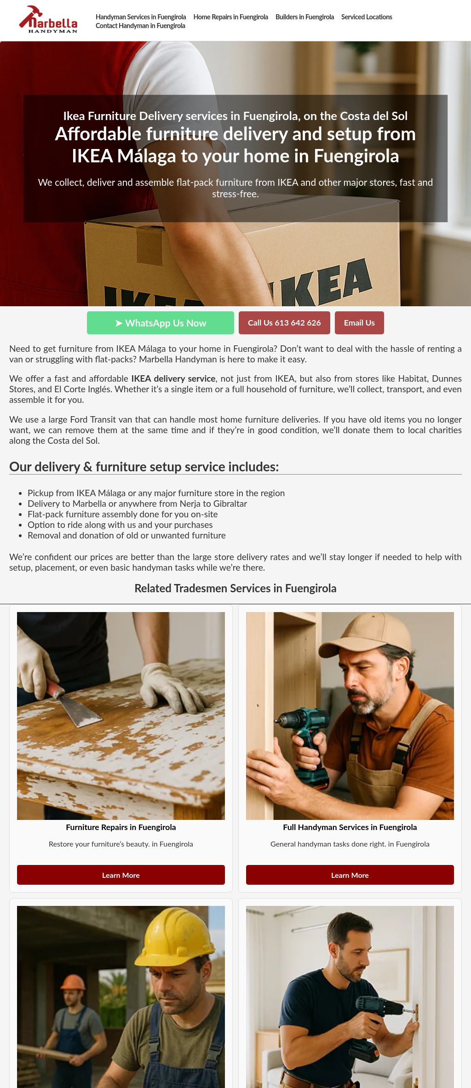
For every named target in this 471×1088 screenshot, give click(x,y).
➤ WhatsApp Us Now (161, 322)
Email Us (359, 322)
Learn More (121, 874)
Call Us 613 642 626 (284, 322)
